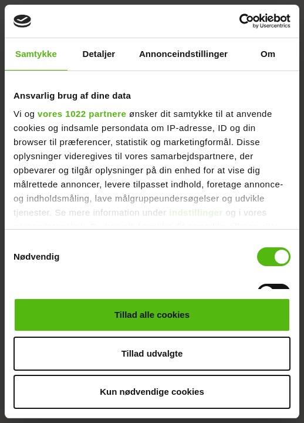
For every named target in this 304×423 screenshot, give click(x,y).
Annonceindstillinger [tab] (183, 54)
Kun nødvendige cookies (152, 392)
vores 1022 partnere (82, 114)
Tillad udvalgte (152, 353)
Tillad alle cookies (152, 315)
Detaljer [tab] (98, 54)
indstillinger (196, 212)
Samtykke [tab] (36, 54)
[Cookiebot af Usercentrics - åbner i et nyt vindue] (239, 21)
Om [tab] (268, 54)
